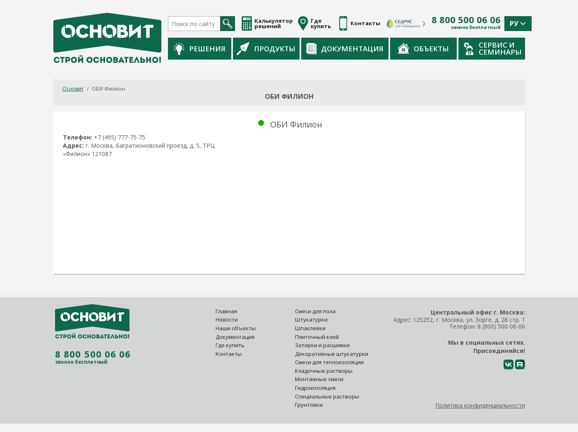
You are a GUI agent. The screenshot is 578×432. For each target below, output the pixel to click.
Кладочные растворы (324, 370)
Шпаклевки (310, 328)
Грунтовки (309, 404)
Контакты (229, 354)
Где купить (230, 345)
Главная (226, 311)
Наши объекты (236, 328)
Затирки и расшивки (322, 345)
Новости (227, 319)
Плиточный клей (317, 337)
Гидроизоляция (316, 387)
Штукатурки (311, 319)
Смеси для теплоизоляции (329, 362)
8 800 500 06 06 (466, 20)
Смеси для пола (315, 311)
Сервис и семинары (493, 48)
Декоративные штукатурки (331, 354)
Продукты (266, 48)
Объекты (423, 48)
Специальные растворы (327, 396)
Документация (345, 48)
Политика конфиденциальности (480, 405)
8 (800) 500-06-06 (501, 326)
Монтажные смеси (319, 379)
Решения (199, 48)
